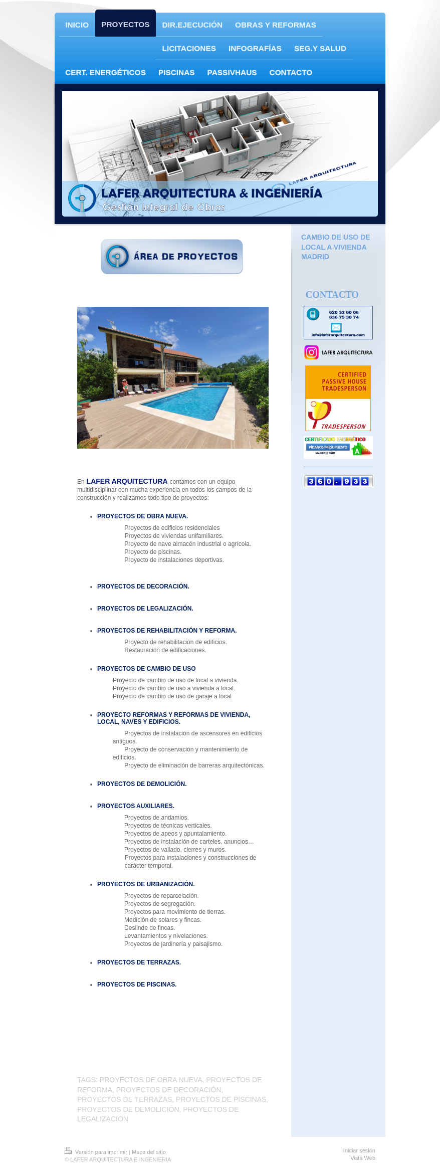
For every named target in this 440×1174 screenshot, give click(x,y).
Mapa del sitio (149, 1152)
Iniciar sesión (359, 1150)
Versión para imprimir (97, 1152)
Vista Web (362, 1158)
